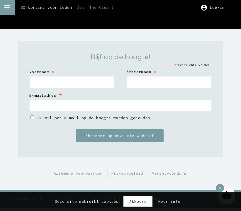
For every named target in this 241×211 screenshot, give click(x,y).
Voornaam (42, 71)
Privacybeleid (127, 173)
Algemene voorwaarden (78, 173)
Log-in (217, 7)
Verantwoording (169, 173)
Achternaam (141, 71)
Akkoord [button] (138, 201)
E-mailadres (45, 94)
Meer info (169, 201)
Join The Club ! (95, 7)
